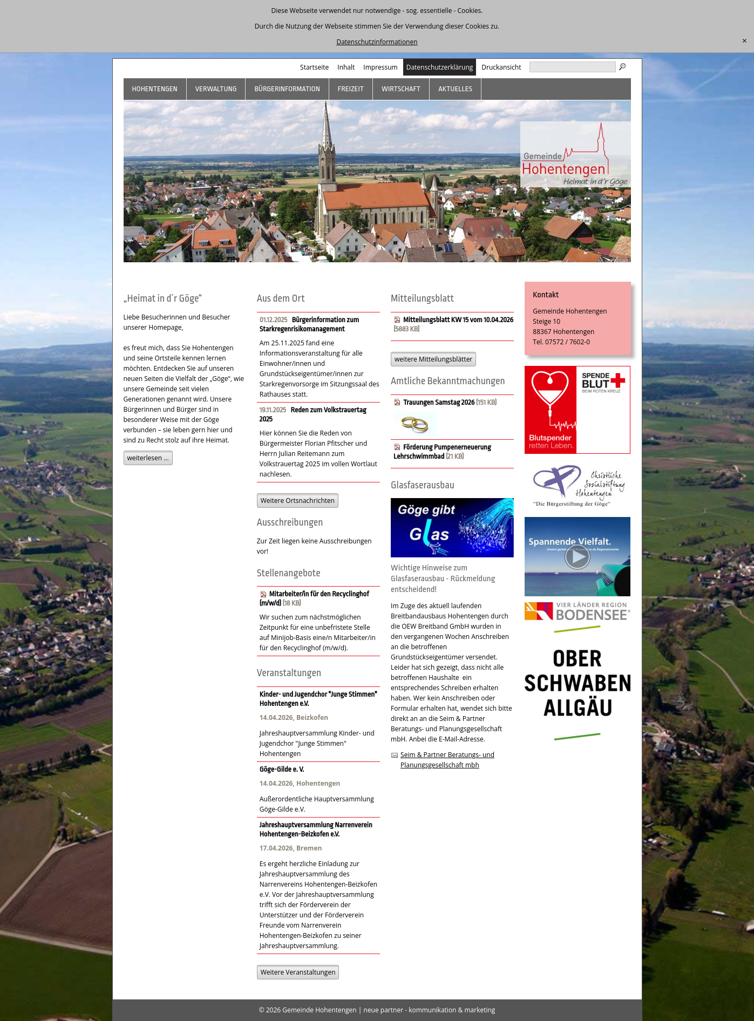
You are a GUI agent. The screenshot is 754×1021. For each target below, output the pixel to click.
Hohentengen (155, 89)
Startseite (314, 67)
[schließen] (745, 41)
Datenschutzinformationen (376, 41)
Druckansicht (501, 67)
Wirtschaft (401, 89)
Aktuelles (455, 89)
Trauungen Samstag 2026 (438, 402)
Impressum (380, 67)
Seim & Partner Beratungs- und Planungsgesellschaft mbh (447, 760)
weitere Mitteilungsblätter (433, 359)
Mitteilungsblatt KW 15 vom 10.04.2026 (458, 320)
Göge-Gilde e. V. (282, 769)
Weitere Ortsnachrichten (298, 500)
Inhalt (346, 67)
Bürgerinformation (287, 89)
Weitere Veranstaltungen (298, 972)
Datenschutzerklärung (439, 67)
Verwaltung (216, 89)
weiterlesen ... (148, 457)
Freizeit (351, 89)
